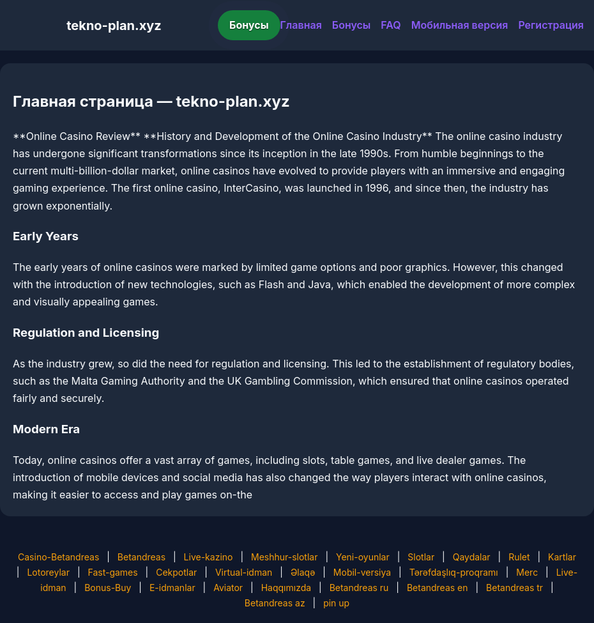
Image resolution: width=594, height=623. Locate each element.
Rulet (518, 556)
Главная (301, 25)
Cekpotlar (176, 572)
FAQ (390, 25)
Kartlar (562, 556)
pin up (336, 602)
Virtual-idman (243, 572)
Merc (527, 572)
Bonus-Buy (107, 587)
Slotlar (420, 556)
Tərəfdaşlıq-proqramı (453, 572)
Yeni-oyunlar (363, 556)
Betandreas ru (359, 587)
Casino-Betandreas (58, 556)
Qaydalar (472, 556)
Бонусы (249, 25)
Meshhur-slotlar (284, 556)
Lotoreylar (48, 572)
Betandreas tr (514, 587)
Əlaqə (303, 572)
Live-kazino (208, 556)
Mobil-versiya (362, 572)
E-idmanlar (172, 587)
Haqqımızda (286, 587)
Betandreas (141, 556)
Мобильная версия (459, 25)
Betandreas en (437, 587)
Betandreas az (275, 602)
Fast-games (112, 572)
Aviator (228, 587)
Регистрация (551, 25)
